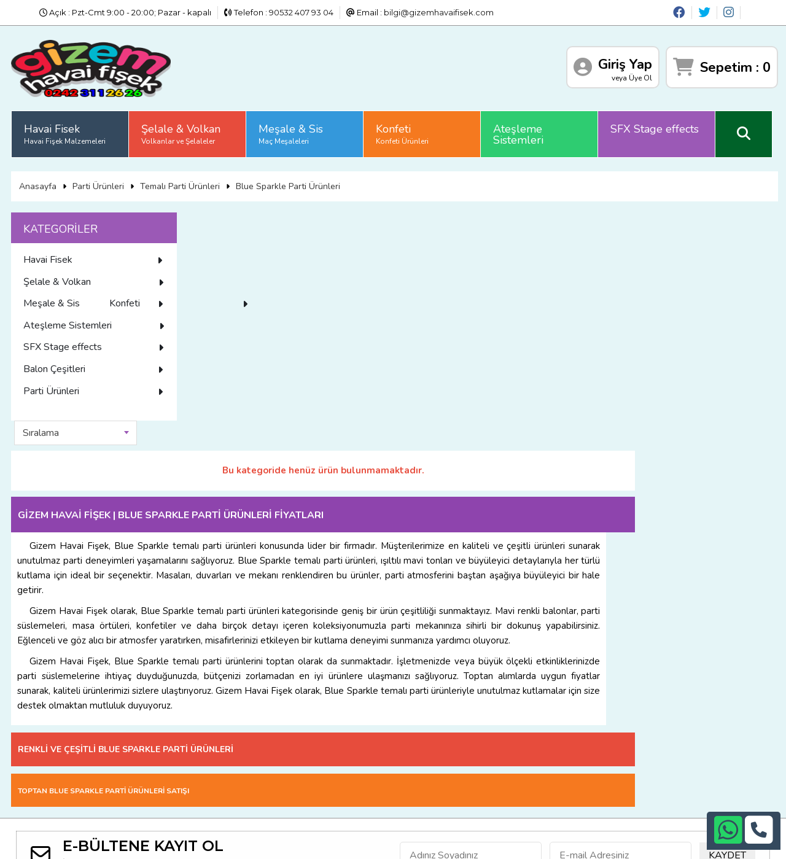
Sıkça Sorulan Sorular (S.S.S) (207, 708)
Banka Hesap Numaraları (75, 723)
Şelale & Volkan (182, 132)
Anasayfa (38, 183)
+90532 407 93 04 (413, 750)
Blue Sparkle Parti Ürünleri (288, 183)
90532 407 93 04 (301, 12)
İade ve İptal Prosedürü (197, 723)
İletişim (40, 753)
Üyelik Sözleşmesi (187, 753)
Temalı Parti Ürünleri (180, 183)
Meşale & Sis (292, 132)
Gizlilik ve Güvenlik (62, 738)
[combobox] (254, 223)
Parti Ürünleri (99, 183)
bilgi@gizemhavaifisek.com (439, 12)
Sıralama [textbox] (220, 223)
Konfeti (403, 132)
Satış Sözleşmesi (184, 738)
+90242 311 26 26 (413, 734)
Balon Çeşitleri (95, 389)
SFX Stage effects (656, 127)
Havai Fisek (66, 132)
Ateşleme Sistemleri (519, 133)
